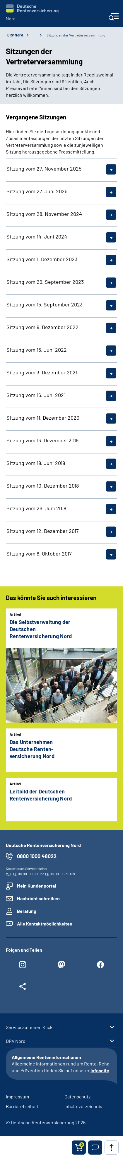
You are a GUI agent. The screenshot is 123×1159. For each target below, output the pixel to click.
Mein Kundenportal (36, 885)
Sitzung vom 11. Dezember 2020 (42, 417)
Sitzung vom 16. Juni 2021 (36, 395)
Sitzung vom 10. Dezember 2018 (42, 485)
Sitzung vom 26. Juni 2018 (36, 508)
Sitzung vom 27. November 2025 (43, 168)
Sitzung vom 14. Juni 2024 (36, 236)
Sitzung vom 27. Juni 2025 (36, 191)
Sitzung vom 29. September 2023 (45, 281)
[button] (95, 1147)
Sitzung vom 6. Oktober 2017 (39, 553)
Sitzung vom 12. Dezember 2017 (42, 530)
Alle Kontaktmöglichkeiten (44, 923)
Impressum (17, 1096)
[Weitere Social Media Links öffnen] (22, 987)
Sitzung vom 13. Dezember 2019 (42, 440)
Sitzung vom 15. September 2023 (44, 304)
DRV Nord (15, 1041)
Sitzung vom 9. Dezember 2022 (42, 327)
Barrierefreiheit (22, 1106)
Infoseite (99, 1070)
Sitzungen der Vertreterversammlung (76, 35)
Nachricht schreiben (38, 898)
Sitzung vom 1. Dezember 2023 (41, 259)
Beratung (26, 911)
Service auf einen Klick (29, 1027)
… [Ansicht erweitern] (34, 35)
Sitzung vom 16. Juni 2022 (36, 349)
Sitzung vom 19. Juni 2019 (35, 463)
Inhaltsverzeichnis (83, 1106)
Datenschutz (77, 1096)
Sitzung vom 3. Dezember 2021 (41, 372)
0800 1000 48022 (37, 856)
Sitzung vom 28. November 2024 (44, 213)
